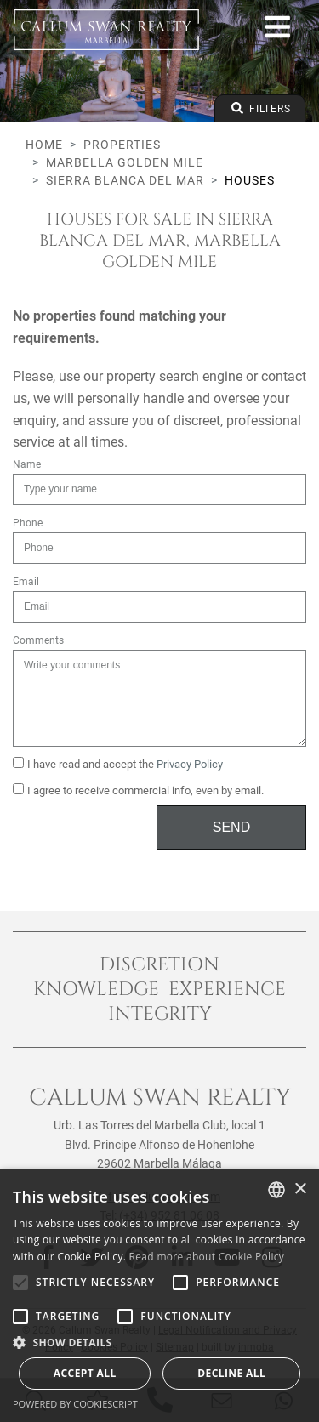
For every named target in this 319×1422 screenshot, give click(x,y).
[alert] (159, 1295)
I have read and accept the (118, 764)
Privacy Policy (190, 764)
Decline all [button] (231, 1373)
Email (26, 582)
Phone (28, 523)
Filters (260, 108)
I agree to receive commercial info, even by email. (138, 790)
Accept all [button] (85, 1373)
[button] (159, 1342)
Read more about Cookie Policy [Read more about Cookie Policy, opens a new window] (206, 1256)
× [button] (299, 1189)
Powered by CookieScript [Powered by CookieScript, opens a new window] (75, 1403)
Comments (38, 640)
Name (27, 464)
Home (44, 144)
